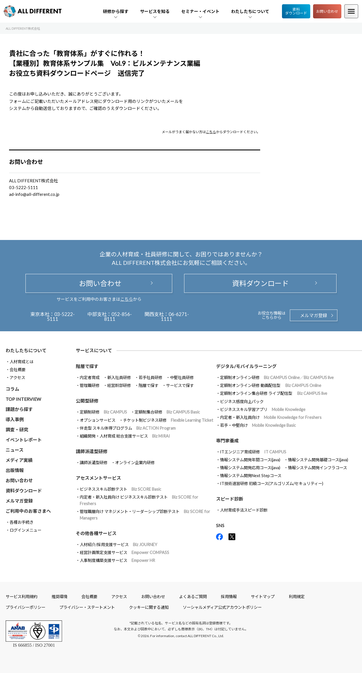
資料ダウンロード (296, 11)
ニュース (14, 450)
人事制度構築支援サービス (117, 560)
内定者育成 (90, 377)
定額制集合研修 (167, 412)
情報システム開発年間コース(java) (250, 459)
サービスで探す (180, 385)
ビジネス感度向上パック (242, 401)
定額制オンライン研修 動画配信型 (270, 385)
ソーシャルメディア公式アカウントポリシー (222, 607)
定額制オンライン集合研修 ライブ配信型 (273, 393)
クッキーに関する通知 (149, 607)
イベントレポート (24, 439)
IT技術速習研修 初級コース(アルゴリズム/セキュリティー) (271, 483)
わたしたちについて (26, 350)
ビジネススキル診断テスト (120, 489)
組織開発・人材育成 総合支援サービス (125, 436)
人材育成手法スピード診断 (244, 510)
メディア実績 (19, 460)
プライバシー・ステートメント (87, 607)
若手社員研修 (150, 377)
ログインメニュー (25, 530)
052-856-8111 (118, 316)
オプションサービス (97, 420)
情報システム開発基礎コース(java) (318, 459)
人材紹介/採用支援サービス (118, 544)
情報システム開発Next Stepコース (250, 475)
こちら (211, 132)
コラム (12, 388)
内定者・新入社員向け (271, 417)
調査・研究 (17, 429)
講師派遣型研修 (93, 462)
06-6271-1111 (175, 316)
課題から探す (19, 409)
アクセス (17, 377)
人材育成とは (21, 361)
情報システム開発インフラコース (317, 467)
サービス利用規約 (21, 596)
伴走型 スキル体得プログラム (128, 428)
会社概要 (17, 369)
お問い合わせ (327, 11)
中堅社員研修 (182, 377)
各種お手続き (21, 522)
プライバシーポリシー (25, 607)
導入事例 (15, 419)
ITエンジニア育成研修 (253, 451)
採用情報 (229, 596)
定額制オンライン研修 (277, 377)
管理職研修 (90, 385)
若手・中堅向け (258, 425)
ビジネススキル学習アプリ (262, 409)
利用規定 (297, 596)
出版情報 (15, 470)
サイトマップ (263, 596)
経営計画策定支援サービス (124, 552)
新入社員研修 (119, 377)
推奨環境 (59, 596)
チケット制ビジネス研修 (168, 420)
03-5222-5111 (61, 316)
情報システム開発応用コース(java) (250, 467)
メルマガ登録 (313, 315)
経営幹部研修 (119, 385)
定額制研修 (103, 412)
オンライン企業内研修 (135, 462)
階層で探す (148, 385)
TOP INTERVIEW (23, 399)
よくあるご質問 (193, 596)
